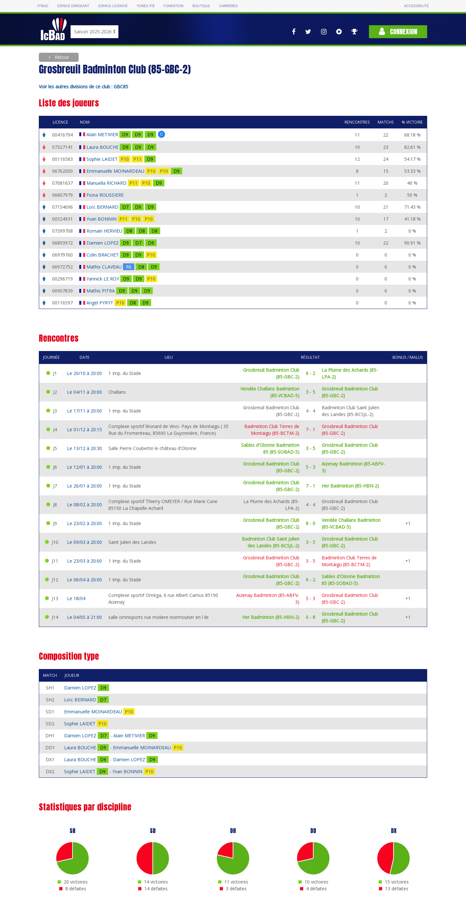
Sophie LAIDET (102, 159)
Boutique (201, 6)
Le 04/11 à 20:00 (84, 392)
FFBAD (42, 6)
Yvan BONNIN (102, 219)
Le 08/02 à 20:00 (84, 504)
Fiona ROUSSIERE (105, 195)
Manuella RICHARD (107, 183)
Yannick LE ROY (103, 279)
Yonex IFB (145, 6)
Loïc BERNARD (103, 207)
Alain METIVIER (102, 134)
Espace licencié (113, 6)
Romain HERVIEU (105, 231)
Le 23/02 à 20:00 (84, 523)
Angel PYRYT (100, 303)
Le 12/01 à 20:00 (84, 467)
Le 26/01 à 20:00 (84, 486)
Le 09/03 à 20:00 (84, 542)
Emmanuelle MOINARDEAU (116, 171)
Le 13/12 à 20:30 (84, 448)
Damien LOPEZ (103, 243)
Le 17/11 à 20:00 (84, 411)
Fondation (173, 6)
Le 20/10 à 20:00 (84, 373)
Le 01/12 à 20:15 (84, 429)
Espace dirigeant (73, 6)
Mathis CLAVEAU (104, 267)
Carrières (228, 6)
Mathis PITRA (101, 291)
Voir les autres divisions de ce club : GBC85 (83, 86)
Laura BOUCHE (103, 147)
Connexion (398, 32)
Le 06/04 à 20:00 (84, 580)
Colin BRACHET (103, 255)
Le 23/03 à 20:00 (84, 561)
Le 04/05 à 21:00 (84, 617)
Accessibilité (416, 6)
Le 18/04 (76, 598)
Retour (61, 57)
